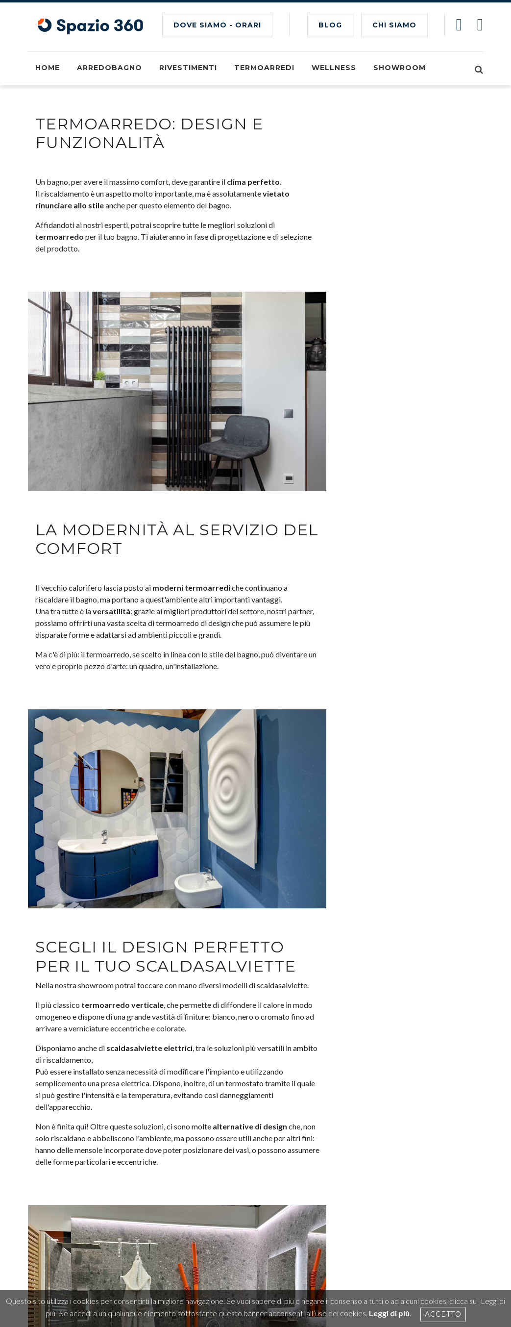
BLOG (330, 25)
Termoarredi (264, 67)
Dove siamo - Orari (217, 25)
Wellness (334, 67)
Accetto (443, 1314)
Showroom (399, 67)
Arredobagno (109, 67)
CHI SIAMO (394, 25)
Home (47, 67)
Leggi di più (389, 1313)
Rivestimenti (188, 67)
